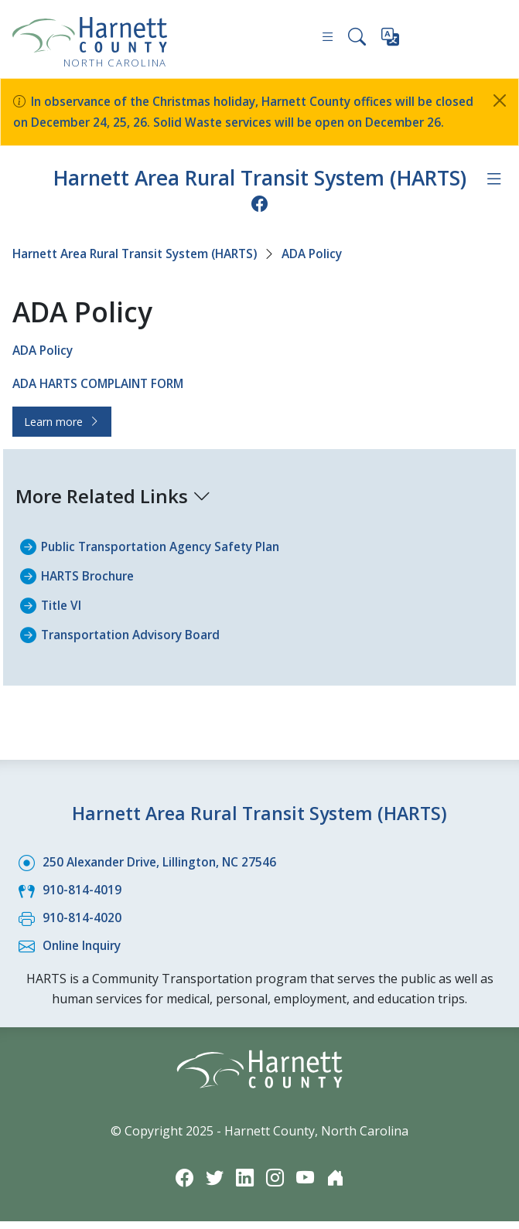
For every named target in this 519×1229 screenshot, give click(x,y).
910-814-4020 (82, 927)
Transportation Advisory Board (135, 646)
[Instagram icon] (275, 1184)
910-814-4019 (82, 900)
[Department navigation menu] (493, 197)
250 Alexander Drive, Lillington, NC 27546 (164, 873)
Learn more (62, 436)
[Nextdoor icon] (337, 1184)
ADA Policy (332, 270)
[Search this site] (356, 39)
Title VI (62, 618)
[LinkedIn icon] (244, 1184)
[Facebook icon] (259, 220)
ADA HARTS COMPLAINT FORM (103, 398)
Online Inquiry (85, 954)
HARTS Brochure (91, 589)
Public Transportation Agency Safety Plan (167, 561)
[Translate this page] (390, 40)
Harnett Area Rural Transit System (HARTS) (259, 196)
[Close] (499, 100)
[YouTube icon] (306, 1184)
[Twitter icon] (213, 1184)
